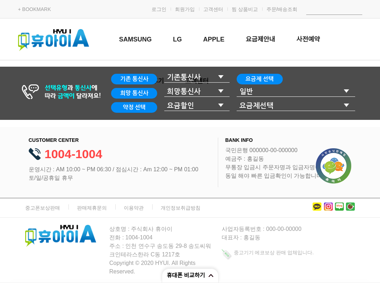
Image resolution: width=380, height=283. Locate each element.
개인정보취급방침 (180, 208)
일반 (246, 91)
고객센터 (213, 9)
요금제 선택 (260, 79)
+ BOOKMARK (34, 9)
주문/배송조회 (282, 9)
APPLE (214, 39)
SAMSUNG (135, 39)
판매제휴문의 (92, 208)
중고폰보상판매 (42, 208)
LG (177, 39)
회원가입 (185, 9)
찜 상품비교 (245, 9)
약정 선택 (134, 107)
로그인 (159, 9)
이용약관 (134, 208)
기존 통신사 (134, 79)
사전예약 (308, 39)
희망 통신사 (134, 93)
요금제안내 (260, 39)
